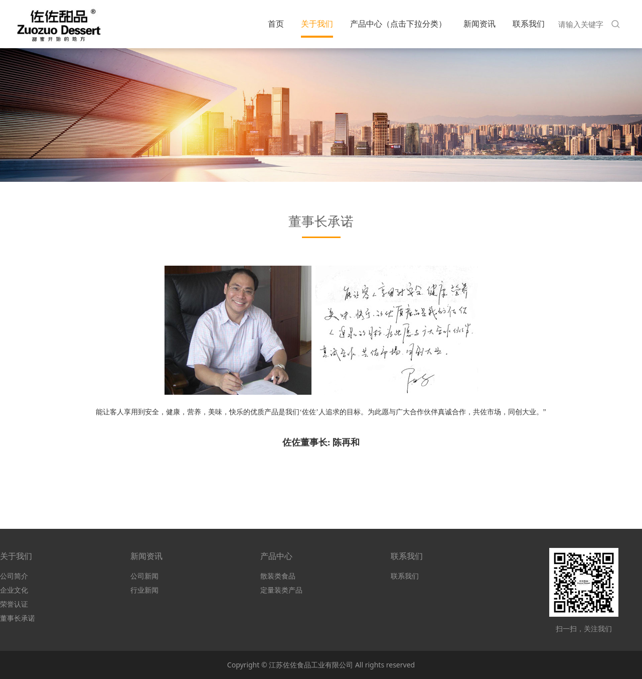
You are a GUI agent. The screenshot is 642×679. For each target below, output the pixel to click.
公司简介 (14, 576)
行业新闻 (144, 590)
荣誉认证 (14, 604)
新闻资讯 (479, 23)
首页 (276, 23)
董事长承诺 (17, 618)
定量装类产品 (281, 590)
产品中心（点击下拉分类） (398, 23)
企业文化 (14, 590)
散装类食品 (277, 576)
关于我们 (317, 23)
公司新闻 (144, 576)
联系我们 (529, 23)
